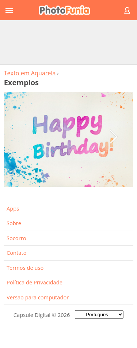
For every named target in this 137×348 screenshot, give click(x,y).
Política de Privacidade (34, 282)
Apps (13, 208)
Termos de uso (25, 267)
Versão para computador (38, 297)
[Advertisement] (68, 42)
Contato (16, 252)
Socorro (16, 238)
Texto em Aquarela (30, 73)
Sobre (14, 223)
